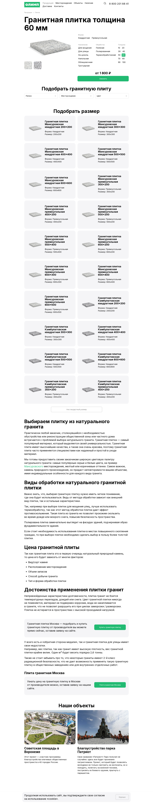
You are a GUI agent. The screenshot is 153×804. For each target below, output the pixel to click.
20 (123, 48)
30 (119, 51)
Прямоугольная (99, 38)
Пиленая (100, 48)
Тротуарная (84, 66)
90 (119, 62)
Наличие (89, 3)
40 (123, 51)
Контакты (58, 6)
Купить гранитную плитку (110, 627)
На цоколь (83, 55)
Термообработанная (106, 55)
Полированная (103, 51)
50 (119, 55)
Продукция (48, 3)
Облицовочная (85, 62)
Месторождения (64, 3)
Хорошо (122, 797)
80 (123, 58)
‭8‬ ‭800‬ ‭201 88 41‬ (119, 3)
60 (123, 55)
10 (119, 48)
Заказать (103, 79)
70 (119, 58)
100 (123, 62)
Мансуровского (33, 466)
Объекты (78, 3)
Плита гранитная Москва (110, 685)
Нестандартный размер (76, 409)
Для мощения (85, 48)
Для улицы (83, 51)
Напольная (83, 58)
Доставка (47, 6)
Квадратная (84, 38)
